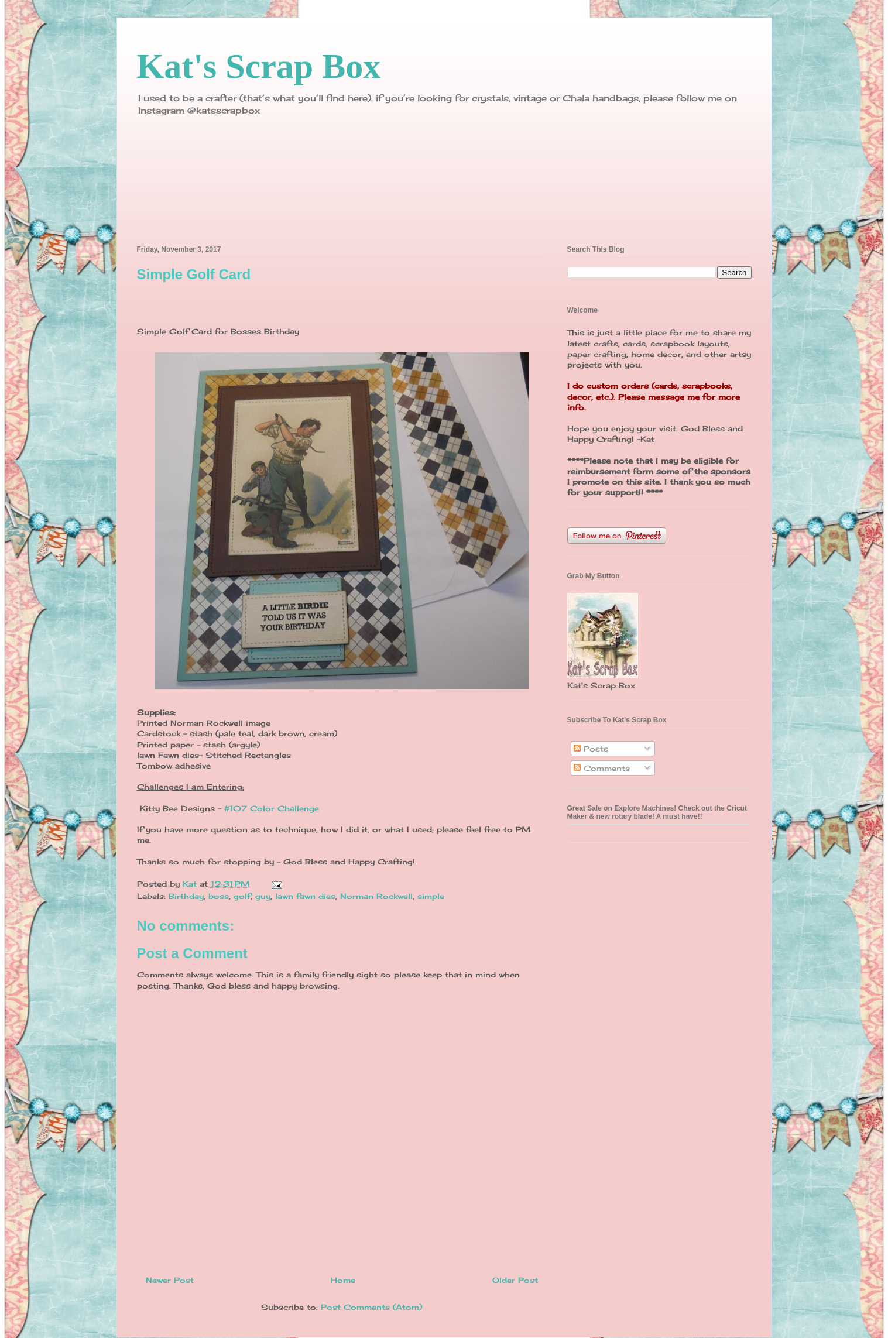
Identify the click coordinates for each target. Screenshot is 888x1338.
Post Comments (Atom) (371, 1307)
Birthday (186, 896)
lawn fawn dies (305, 896)
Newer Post (170, 1280)
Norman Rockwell (376, 896)
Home (343, 1280)
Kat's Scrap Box (259, 66)
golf (242, 896)
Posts (591, 748)
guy (262, 896)
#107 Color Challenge (271, 808)
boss (218, 896)
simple (430, 896)
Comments (602, 768)
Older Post (515, 1280)
